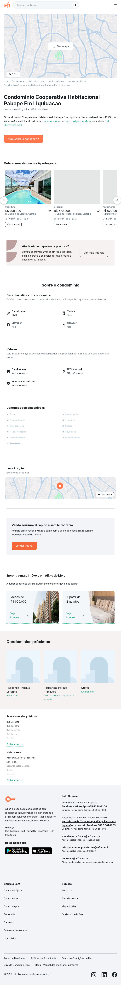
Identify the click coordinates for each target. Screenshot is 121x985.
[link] (94, 253)
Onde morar (18, 81)
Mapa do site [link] (69, 906)
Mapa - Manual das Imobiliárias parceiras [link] (56, 965)
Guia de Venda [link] (70, 898)
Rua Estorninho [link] (13, 730)
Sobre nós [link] (9, 914)
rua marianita (88, 691)
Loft (6, 81)
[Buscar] (74, 5)
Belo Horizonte (37, 81)
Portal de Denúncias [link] (14, 958)
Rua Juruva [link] (11, 734)
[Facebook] (114, 975)
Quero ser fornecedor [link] (16, 930)
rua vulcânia (12, 695)
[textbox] (46, 5)
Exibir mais (14, 744)
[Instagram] (93, 975)
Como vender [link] (11, 898)
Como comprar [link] (12, 906)
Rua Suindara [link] (12, 726)
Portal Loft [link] (67, 890)
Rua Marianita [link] (12, 722)
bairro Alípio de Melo (78, 121)
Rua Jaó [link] (10, 738)
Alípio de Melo (56, 81)
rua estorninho (51, 121)
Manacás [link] (10, 774)
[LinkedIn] (104, 975)
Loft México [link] (10, 938)
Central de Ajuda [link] (13, 890)
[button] (60, 488)
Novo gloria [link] (11, 762)
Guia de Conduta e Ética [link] (17, 965)
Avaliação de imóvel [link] (72, 914)
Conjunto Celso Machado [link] (18, 766)
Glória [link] (9, 770)
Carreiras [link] (9, 922)
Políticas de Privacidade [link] (43, 958)
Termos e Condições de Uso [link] (77, 958)
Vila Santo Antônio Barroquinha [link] (20, 758)
